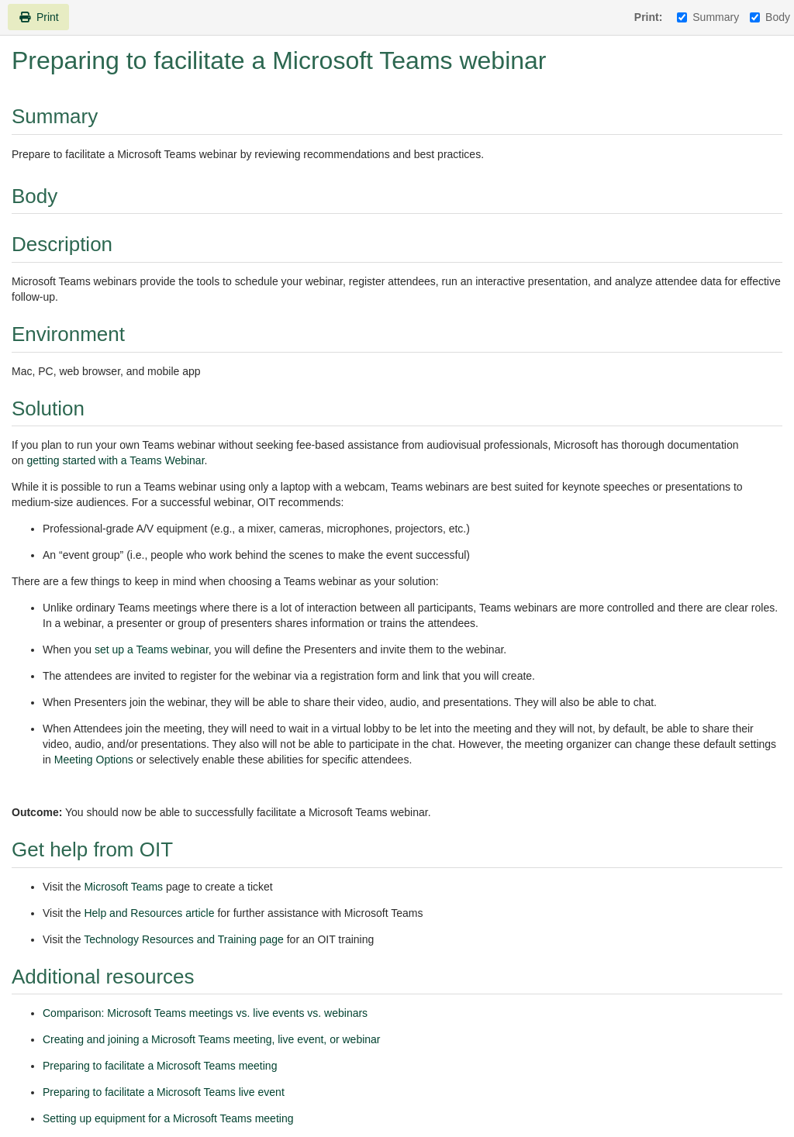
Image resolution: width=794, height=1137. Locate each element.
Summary (708, 17)
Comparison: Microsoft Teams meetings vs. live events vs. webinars (205, 1013)
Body (770, 17)
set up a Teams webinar (152, 649)
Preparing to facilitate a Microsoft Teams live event (164, 1092)
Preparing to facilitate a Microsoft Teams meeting (160, 1065)
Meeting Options (93, 759)
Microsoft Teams (123, 886)
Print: (648, 17)
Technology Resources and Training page (184, 939)
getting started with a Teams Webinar (115, 460)
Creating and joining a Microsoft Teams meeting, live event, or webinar (212, 1039)
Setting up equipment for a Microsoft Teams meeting (168, 1118)
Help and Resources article (149, 913)
